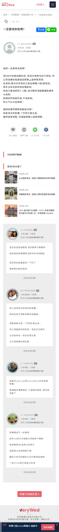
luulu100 (28, 363)
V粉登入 (40, 4)
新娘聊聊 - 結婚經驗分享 (22, 14)
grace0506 (26, 43)
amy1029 (29, 414)
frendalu (28, 229)
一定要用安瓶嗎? (45, 14)
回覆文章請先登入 (30, 494)
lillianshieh (29, 290)
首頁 (5, 14)
